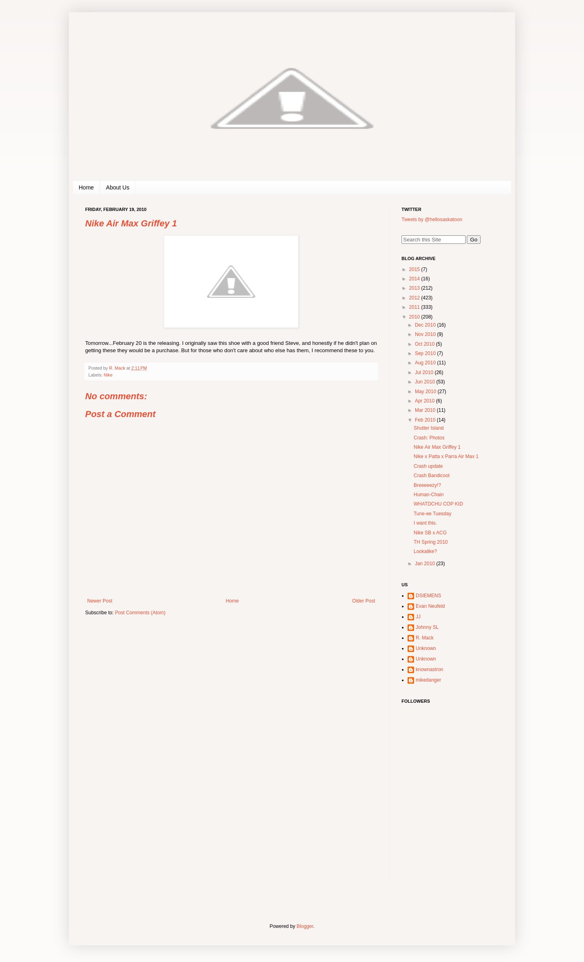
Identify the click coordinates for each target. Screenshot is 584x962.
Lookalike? (425, 551)
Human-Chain (429, 494)
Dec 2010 (426, 325)
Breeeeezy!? (427, 485)
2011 (415, 307)
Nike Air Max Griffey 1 (437, 447)
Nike (108, 374)
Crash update (428, 466)
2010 (415, 317)
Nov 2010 (426, 334)
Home (86, 187)
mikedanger (428, 680)
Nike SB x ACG (430, 533)
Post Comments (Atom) (140, 613)
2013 (415, 288)
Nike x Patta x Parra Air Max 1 (446, 456)
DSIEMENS (428, 595)
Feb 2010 (426, 420)
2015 (415, 269)
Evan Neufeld (430, 606)
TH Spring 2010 (431, 542)
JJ (418, 617)
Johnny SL (427, 627)
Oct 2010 (425, 344)
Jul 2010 (425, 372)
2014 (415, 279)
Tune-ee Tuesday (432, 514)
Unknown (426, 648)
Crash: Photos (429, 438)
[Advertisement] (452, 834)
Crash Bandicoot (432, 475)
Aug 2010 (426, 363)
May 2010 (426, 391)
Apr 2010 (425, 401)
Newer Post (99, 601)
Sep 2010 (426, 353)
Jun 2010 (425, 382)
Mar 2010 (426, 410)
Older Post (363, 601)
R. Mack (425, 638)
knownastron (429, 669)
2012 (415, 298)
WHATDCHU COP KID (438, 504)
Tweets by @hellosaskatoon (432, 219)
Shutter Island (429, 428)
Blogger (304, 926)
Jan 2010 (425, 563)
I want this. (425, 523)
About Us (117, 187)
